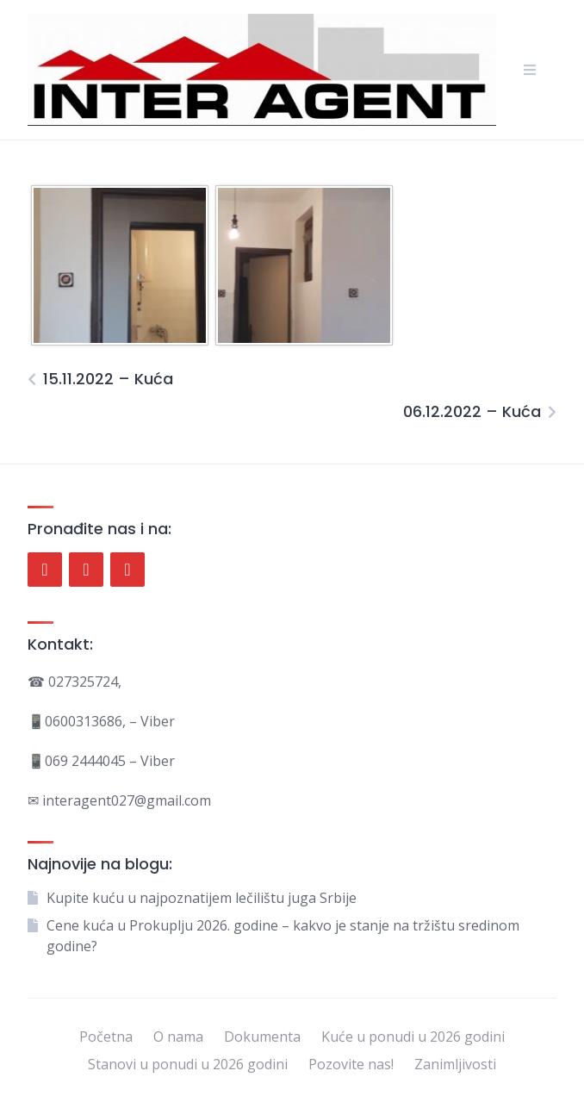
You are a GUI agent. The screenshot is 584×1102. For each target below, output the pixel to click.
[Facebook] (45, 569)
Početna (106, 1036)
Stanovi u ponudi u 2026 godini (188, 1064)
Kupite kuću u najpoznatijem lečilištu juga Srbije (202, 897)
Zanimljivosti (455, 1064)
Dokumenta (262, 1036)
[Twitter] (86, 569)
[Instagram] (127, 569)
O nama (178, 1036)
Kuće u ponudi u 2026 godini (413, 1036)
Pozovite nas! (351, 1064)
